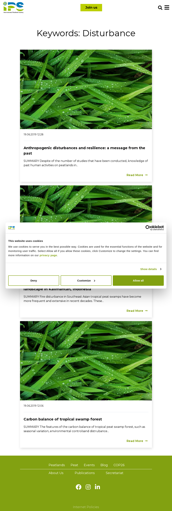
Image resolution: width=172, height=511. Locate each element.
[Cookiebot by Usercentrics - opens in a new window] (148, 228)
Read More (137, 175)
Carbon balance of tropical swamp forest (63, 419)
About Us (56, 473)
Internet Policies (86, 507)
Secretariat (114, 473)
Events (89, 465)
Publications (85, 473)
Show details (148, 269)
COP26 (119, 465)
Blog (104, 465)
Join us (91, 8)
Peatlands (57, 465)
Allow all (138, 280)
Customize (86, 280)
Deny (33, 280)
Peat (74, 465)
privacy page (48, 255)
